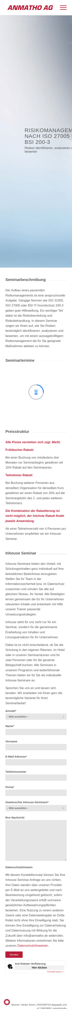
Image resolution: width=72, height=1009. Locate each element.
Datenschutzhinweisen (32, 945)
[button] (7, 1002)
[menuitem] (61, 7)
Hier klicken (39, 967)
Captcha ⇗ (55, 972)
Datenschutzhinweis (19, 867)
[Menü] (61, 7)
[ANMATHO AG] (29, 7)
